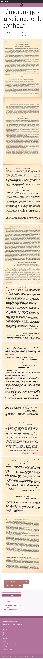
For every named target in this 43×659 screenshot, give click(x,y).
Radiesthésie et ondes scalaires (12, 605)
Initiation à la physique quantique (16, 581)
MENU (6, 2)
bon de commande (9, 613)
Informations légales (9, 611)
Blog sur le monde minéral (11, 609)
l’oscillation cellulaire (13, 585)
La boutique (7, 607)
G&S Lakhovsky (8, 601)
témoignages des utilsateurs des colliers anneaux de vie (14, 576)
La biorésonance (8, 603)
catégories (4, 598)
